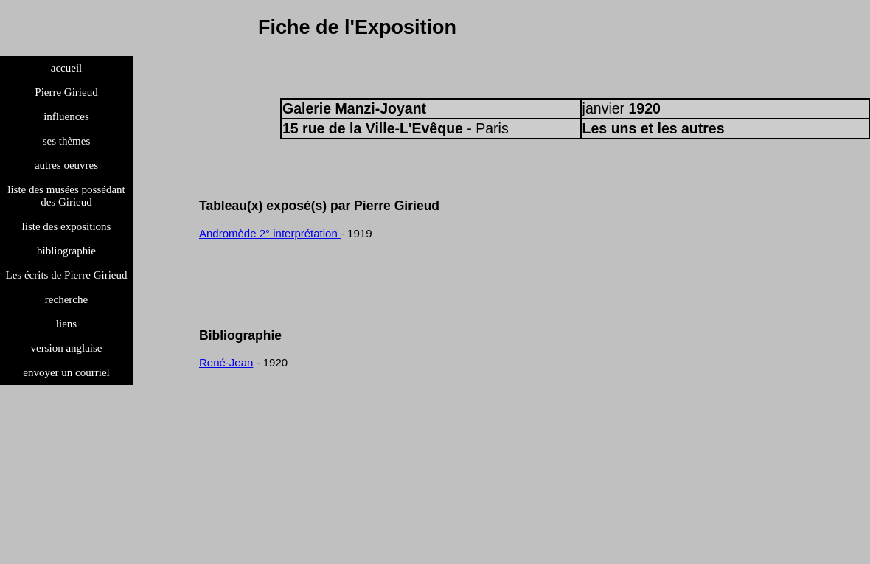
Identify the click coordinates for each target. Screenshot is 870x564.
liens (66, 324)
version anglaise (66, 348)
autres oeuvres (66, 165)
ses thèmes (67, 141)
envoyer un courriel (66, 372)
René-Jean (226, 362)
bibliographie (66, 251)
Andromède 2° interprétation (270, 233)
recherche (66, 299)
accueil (66, 68)
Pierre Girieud (66, 92)
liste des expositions (66, 226)
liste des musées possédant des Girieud (66, 196)
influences (66, 116)
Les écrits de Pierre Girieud (67, 275)
